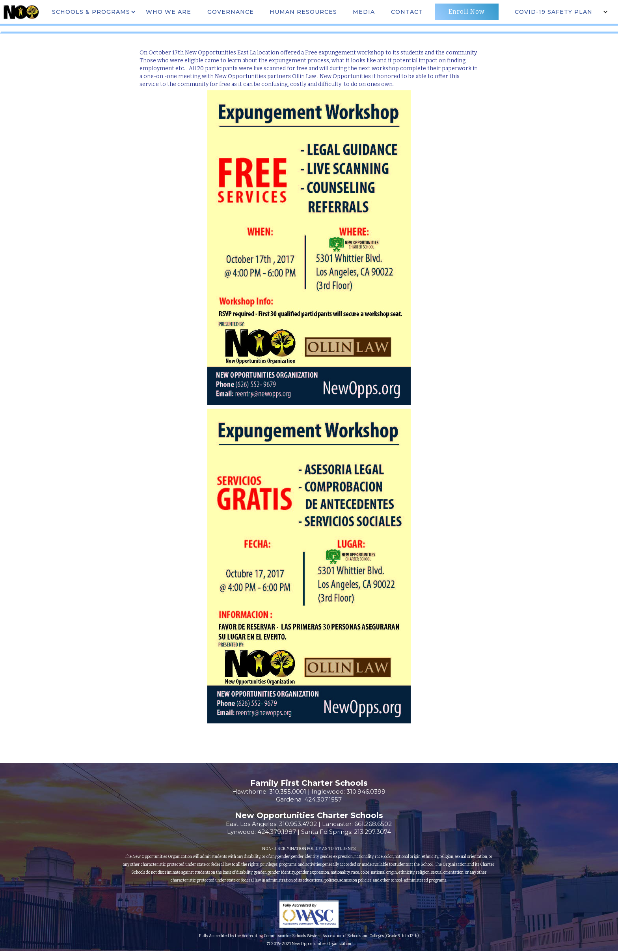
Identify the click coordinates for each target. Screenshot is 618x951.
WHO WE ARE (168, 11)
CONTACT (407, 11)
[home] (21, 12)
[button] (93, 12)
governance (230, 11)
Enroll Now (467, 11)
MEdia (364, 11)
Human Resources (303, 11)
